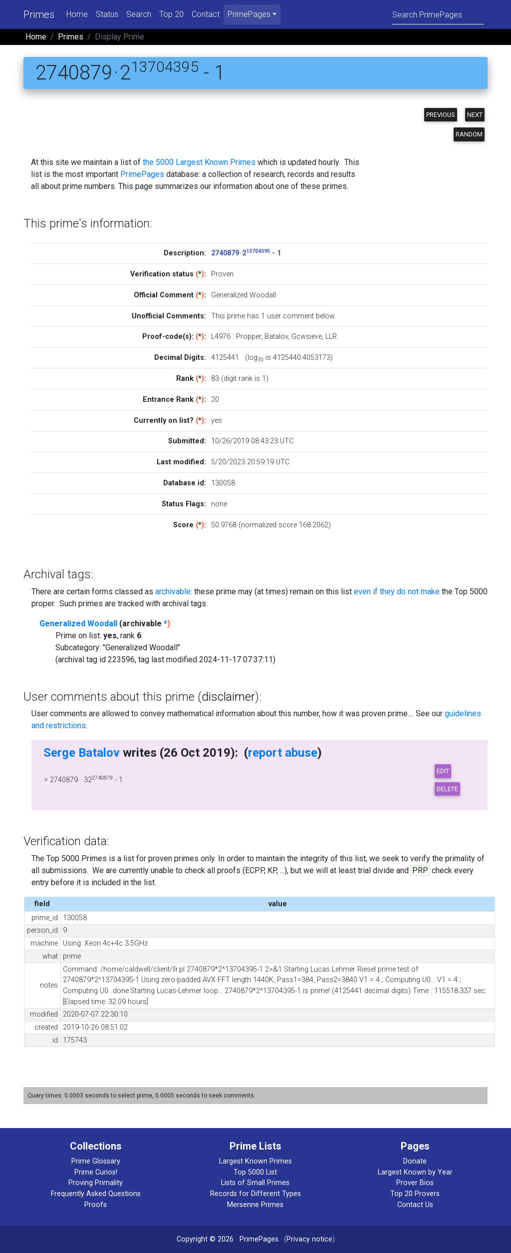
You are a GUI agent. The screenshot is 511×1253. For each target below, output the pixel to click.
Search (138, 14)
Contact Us (415, 1205)
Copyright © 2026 (205, 1239)
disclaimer (228, 697)
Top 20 (171, 14)
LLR (331, 336)
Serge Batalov (81, 753)
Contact (206, 14)
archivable (173, 591)
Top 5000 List (255, 1172)
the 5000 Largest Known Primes (199, 162)
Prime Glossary (95, 1161)
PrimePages (142, 174)
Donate (415, 1161)
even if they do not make (397, 591)
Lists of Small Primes (255, 1183)
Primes (38, 14)
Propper (248, 336)
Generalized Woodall (78, 623)
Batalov (276, 336)
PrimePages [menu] (249, 14)
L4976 (221, 336)
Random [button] (469, 134)
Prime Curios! (95, 1172)
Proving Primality (95, 1183)
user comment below (300, 316)
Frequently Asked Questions (96, 1194)
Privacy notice (309, 1239)
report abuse (282, 753)
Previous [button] (440, 114)
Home (77, 14)
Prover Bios (415, 1183)
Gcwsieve (306, 336)
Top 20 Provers (415, 1194)
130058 (223, 483)
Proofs (95, 1205)
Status (107, 14)
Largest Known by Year (415, 1172)
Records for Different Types (255, 1194)
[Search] (438, 14)
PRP (420, 870)
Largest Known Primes (255, 1161)
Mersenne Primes (255, 1205)
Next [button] (475, 114)
